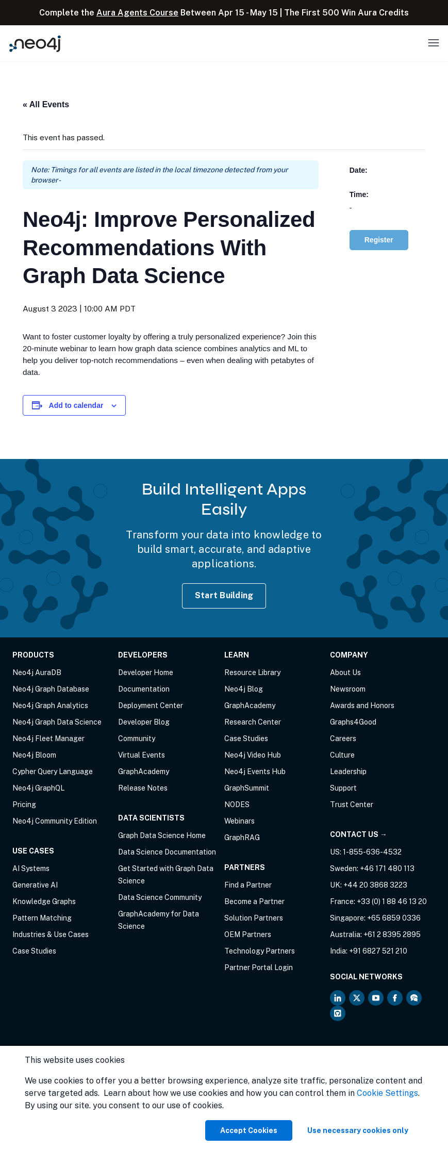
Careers (343, 738)
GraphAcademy (143, 771)
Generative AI (35, 885)
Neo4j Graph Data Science (57, 722)
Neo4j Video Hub (252, 755)
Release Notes (143, 788)
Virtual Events (141, 755)
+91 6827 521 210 (378, 951)
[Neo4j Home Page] (35, 43)
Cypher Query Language (52, 771)
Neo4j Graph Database (50, 689)
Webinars (239, 821)
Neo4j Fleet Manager (48, 738)
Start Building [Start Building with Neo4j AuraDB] (224, 595)
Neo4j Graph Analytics (50, 705)
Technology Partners (259, 951)
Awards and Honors (362, 705)
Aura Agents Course (137, 13)
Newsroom (348, 689)
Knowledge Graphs (44, 901)
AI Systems (30, 868)
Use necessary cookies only (357, 1130)
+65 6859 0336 (394, 918)
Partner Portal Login (258, 967)
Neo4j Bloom (34, 755)
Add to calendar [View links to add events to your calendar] (76, 405)
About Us (345, 672)
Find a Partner (248, 885)
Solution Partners (253, 918)
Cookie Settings (387, 1093)
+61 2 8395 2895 (392, 934)
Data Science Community (160, 897)
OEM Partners (247, 934)
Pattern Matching (42, 918)
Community (136, 738)
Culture (342, 755)
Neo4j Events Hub (255, 771)
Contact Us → (358, 834)
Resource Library (252, 672)
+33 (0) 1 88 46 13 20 (392, 901)
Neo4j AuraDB (36, 672)
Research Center (252, 722)
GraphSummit (246, 788)
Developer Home (145, 672)
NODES (237, 804)
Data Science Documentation (167, 852)
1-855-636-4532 (372, 852)
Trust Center (351, 804)
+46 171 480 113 (387, 868)
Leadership (348, 771)
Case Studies (34, 951)
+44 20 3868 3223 (375, 885)
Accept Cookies (248, 1130)
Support (343, 788)
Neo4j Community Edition (54, 821)
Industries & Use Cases (50, 934)
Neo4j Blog (243, 689)
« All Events (46, 104)
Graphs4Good (353, 722)
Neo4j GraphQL (38, 788)
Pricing (24, 804)
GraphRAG (242, 837)
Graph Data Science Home (162, 835)
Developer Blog (144, 722)
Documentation (144, 689)
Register (378, 240)
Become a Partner (254, 901)
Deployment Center (150, 705)
